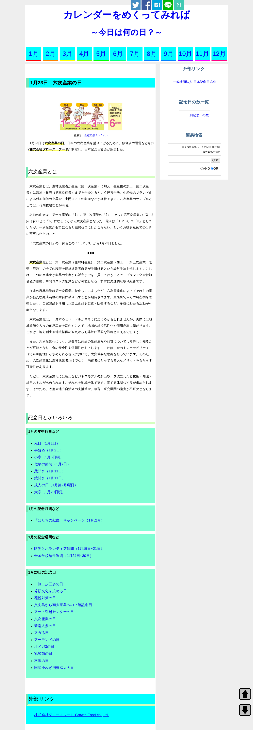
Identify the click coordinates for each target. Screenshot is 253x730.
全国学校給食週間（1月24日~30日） (63, 556)
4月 (84, 53)
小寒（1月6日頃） (48, 457)
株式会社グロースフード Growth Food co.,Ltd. (71, 715)
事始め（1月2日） (48, 450)
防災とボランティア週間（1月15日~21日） (69, 549)
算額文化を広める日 (50, 591)
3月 (67, 53)
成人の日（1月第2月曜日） (56, 485)
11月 (202, 53)
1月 (34, 53)
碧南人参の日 (45, 626)
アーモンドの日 (46, 640)
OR (215, 168)
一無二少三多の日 (48, 584)
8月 (152, 53)
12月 (219, 53)
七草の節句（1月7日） (52, 464)
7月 (135, 53)
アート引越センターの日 (54, 612)
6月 (118, 53)
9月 (169, 53)
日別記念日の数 (197, 115)
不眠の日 (41, 661)
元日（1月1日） (47, 443)
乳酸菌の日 (43, 654)
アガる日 (41, 633)
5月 (101, 53)
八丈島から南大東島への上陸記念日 (63, 605)
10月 (185, 53)
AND (206, 168)
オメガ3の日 (44, 647)
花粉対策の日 (45, 598)
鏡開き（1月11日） (50, 478)
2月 (51, 53)
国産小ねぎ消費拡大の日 (54, 668)
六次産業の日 (45, 619)
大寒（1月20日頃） (50, 492)
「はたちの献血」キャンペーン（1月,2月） (69, 520)
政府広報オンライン (96, 135)
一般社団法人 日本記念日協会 (194, 82)
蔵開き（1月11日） (50, 471)
